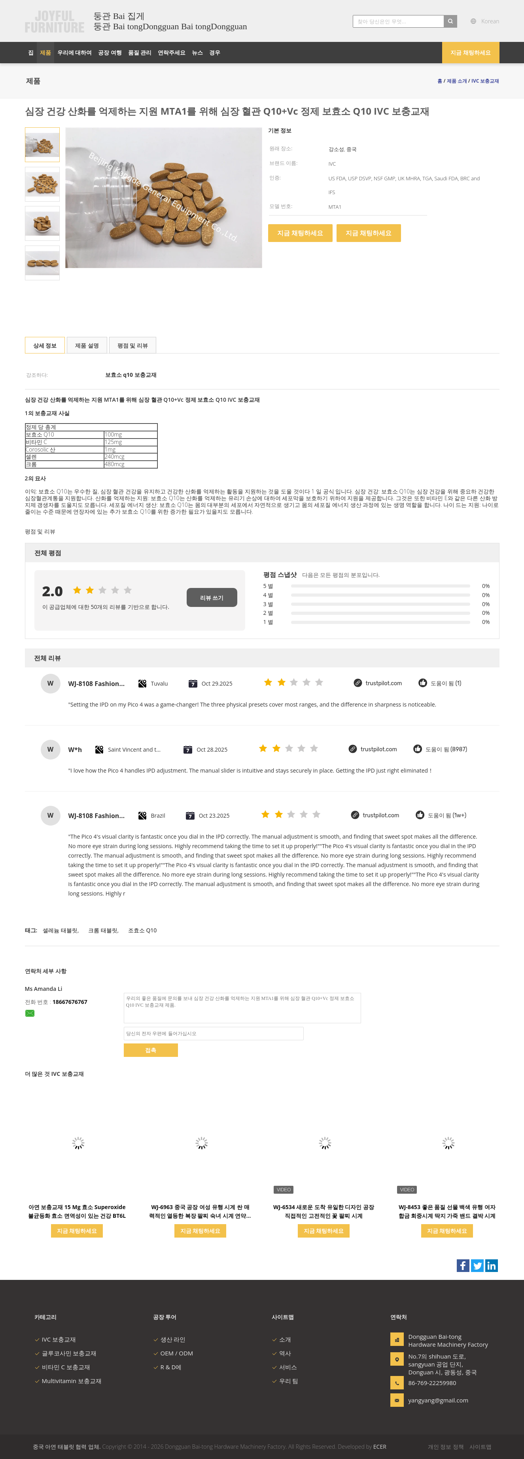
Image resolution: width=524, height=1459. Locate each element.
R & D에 (167, 1367)
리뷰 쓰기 (212, 597)
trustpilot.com (384, 683)
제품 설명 (87, 345)
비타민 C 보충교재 (62, 1367)
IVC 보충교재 (55, 1339)
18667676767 (70, 1001)
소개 (281, 1339)
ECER (379, 1446)
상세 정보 (45, 345)
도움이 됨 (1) (446, 683)
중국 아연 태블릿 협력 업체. (67, 1446)
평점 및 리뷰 (132, 345)
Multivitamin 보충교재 (68, 1381)
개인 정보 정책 (446, 1446)
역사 (281, 1353)
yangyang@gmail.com (433, 1400)
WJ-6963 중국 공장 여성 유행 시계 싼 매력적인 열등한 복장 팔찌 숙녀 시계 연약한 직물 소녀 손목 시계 (200, 1215)
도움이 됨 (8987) (446, 749)
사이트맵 (480, 1446)
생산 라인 (169, 1339)
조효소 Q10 (142, 930)
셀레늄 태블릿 (60, 930)
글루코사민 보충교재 (65, 1353)
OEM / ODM (173, 1353)
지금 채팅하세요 (470, 52)
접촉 (150, 1050)
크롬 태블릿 (102, 930)
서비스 (284, 1367)
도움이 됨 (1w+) (447, 815)
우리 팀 (285, 1381)
